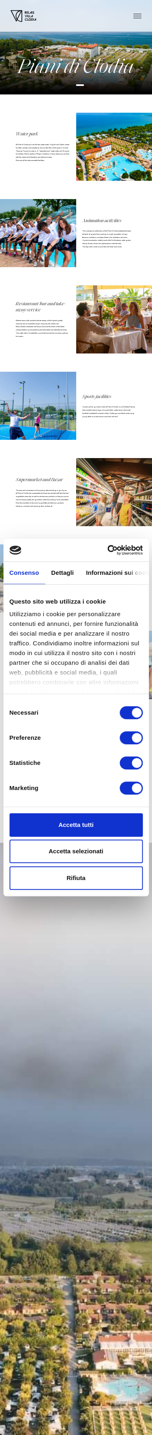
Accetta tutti (76, 824)
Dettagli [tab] (62, 572)
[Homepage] (23, 16)
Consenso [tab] (24, 572)
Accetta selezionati (76, 851)
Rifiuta (76, 877)
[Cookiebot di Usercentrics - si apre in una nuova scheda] (108, 550)
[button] (80, 85)
